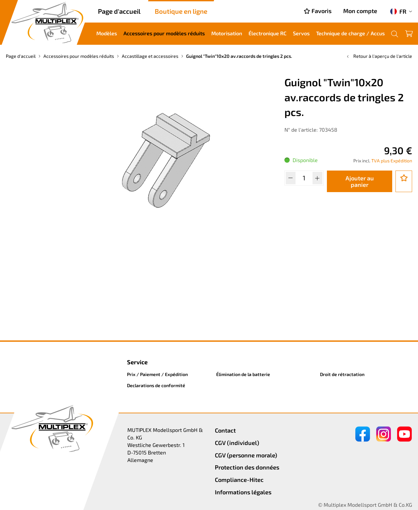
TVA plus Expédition (391, 160)
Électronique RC (267, 33)
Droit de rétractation (342, 374)
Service (137, 362)
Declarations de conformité (156, 385)
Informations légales (243, 492)
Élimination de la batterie (243, 374)
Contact (225, 430)
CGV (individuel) (237, 442)
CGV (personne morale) (246, 455)
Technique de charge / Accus (350, 33)
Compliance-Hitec (239, 479)
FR (398, 11)
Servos (301, 33)
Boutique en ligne (181, 11)
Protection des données (247, 467)
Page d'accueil (119, 11)
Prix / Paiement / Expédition (157, 374)
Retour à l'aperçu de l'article (379, 56)
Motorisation (226, 33)
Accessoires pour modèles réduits (164, 33)
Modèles (106, 33)
